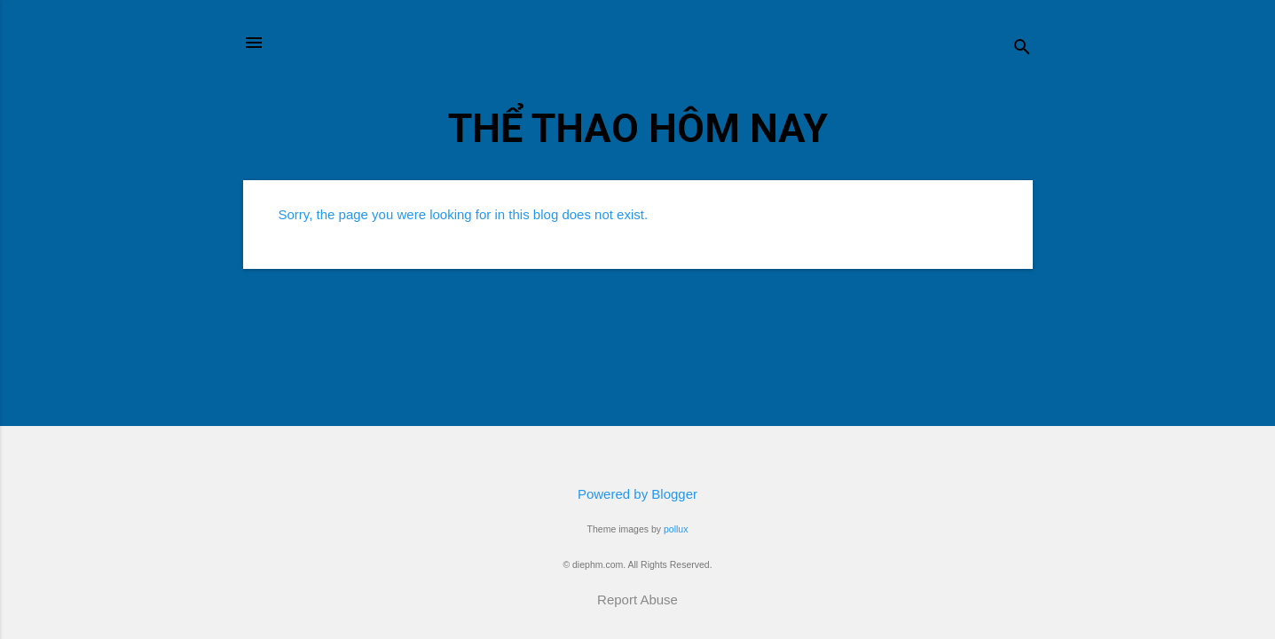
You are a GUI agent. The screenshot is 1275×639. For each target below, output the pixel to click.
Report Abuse (637, 599)
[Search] (1022, 48)
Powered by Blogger (637, 493)
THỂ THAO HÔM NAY (638, 128)
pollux (676, 529)
